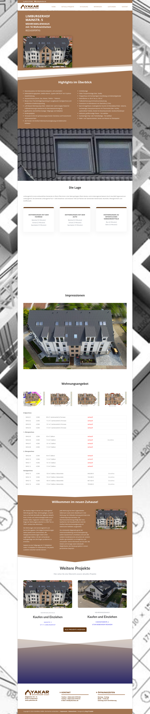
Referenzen (98, 7)
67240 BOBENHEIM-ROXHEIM (102, 624)
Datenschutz (72, 711)
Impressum (63, 711)
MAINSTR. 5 (48, 622)
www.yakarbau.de (31, 700)
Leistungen (112, 7)
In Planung (84, 7)
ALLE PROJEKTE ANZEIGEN (75, 629)
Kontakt (125, 7)
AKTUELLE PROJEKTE (67, 7)
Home (54, 7)
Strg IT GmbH (89, 711)
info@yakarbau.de (72, 700)
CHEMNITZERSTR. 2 (102, 622)
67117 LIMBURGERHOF (47, 625)
